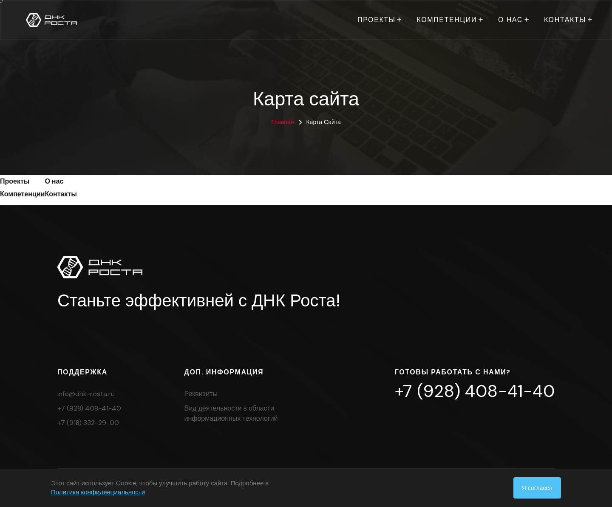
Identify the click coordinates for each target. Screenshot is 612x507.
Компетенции (446, 19)
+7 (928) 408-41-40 (89, 408)
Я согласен (537, 488)
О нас (510, 19)
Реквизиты (201, 393)
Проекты (376, 19)
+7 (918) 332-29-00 (88, 422)
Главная (282, 122)
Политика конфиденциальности (98, 492)
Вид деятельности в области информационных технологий (231, 413)
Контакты (565, 19)
